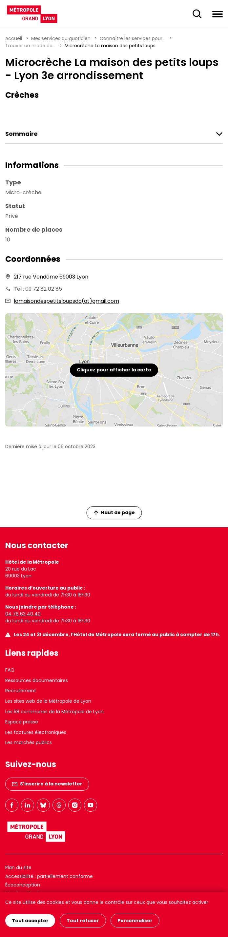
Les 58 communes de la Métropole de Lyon (54, 711)
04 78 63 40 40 (23, 614)
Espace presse (21, 721)
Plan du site (18, 867)
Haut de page (114, 512)
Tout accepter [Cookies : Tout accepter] (30, 920)
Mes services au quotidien (61, 38)
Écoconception (22, 885)
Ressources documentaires (36, 680)
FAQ (9, 670)
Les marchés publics (28, 742)
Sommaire (21, 134)
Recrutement (20, 690)
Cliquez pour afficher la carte (114, 369)
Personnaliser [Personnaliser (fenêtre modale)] (135, 920)
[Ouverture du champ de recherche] (197, 14)
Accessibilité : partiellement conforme (49, 876)
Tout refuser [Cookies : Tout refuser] (83, 920)
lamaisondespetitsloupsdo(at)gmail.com (66, 301)
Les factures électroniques (35, 732)
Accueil (13, 38)
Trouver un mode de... (30, 45)
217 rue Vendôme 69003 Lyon (51, 277)
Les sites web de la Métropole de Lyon (48, 701)
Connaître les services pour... (132, 38)
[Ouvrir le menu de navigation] (217, 14)
